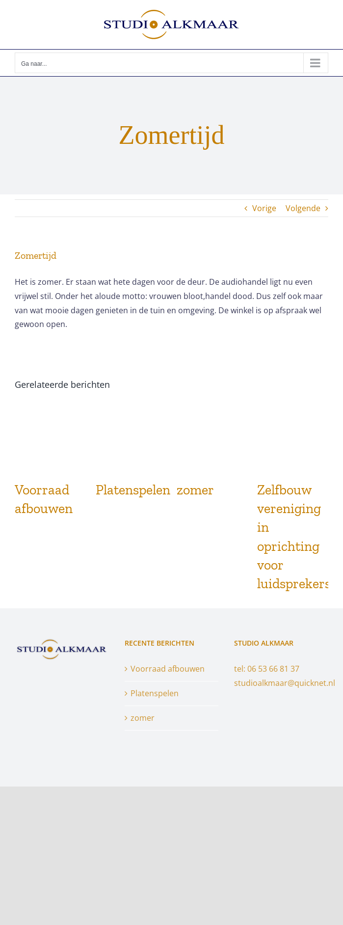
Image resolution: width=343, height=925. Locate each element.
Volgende (303, 208)
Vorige (264, 208)
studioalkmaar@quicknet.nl (284, 683)
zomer (195, 490)
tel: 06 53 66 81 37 (266, 668)
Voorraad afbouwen (168, 668)
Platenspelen (133, 490)
